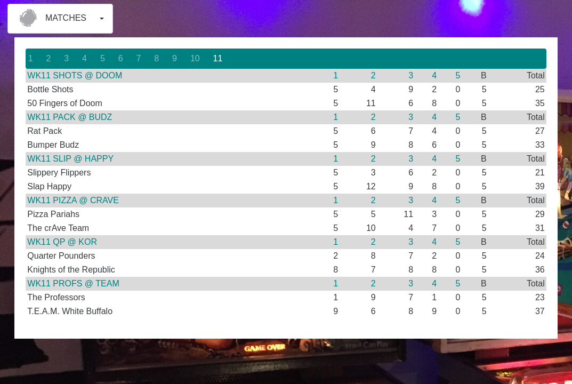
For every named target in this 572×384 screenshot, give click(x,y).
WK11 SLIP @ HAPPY (70, 158)
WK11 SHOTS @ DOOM (74, 75)
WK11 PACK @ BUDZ (69, 117)
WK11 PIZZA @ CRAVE (73, 200)
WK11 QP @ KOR (62, 241)
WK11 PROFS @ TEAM (73, 283)
